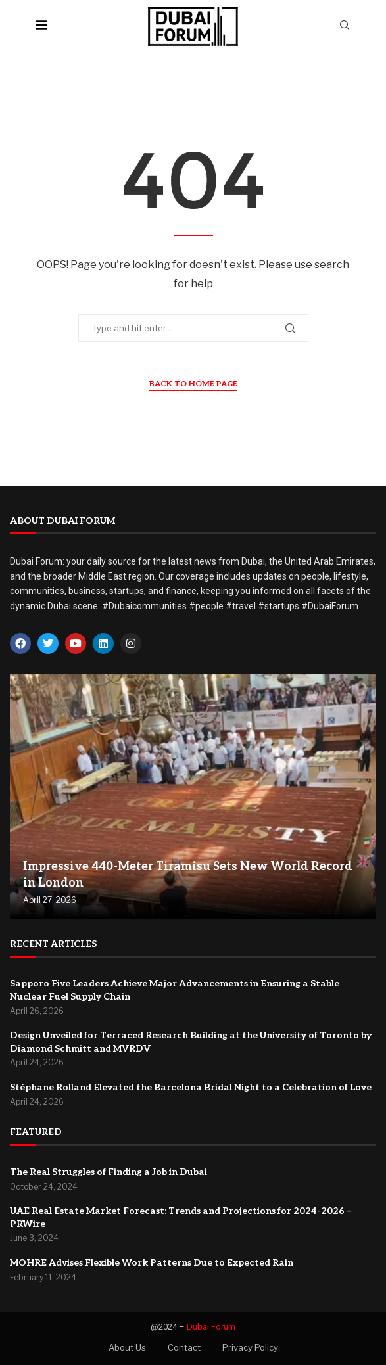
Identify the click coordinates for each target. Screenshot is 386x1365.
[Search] (344, 26)
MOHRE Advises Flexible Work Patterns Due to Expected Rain (151, 1262)
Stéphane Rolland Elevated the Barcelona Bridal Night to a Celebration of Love (191, 1087)
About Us (127, 1347)
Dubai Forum (211, 1326)
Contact (184, 1347)
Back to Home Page (193, 384)
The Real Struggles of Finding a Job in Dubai (108, 1172)
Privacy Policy (250, 1347)
